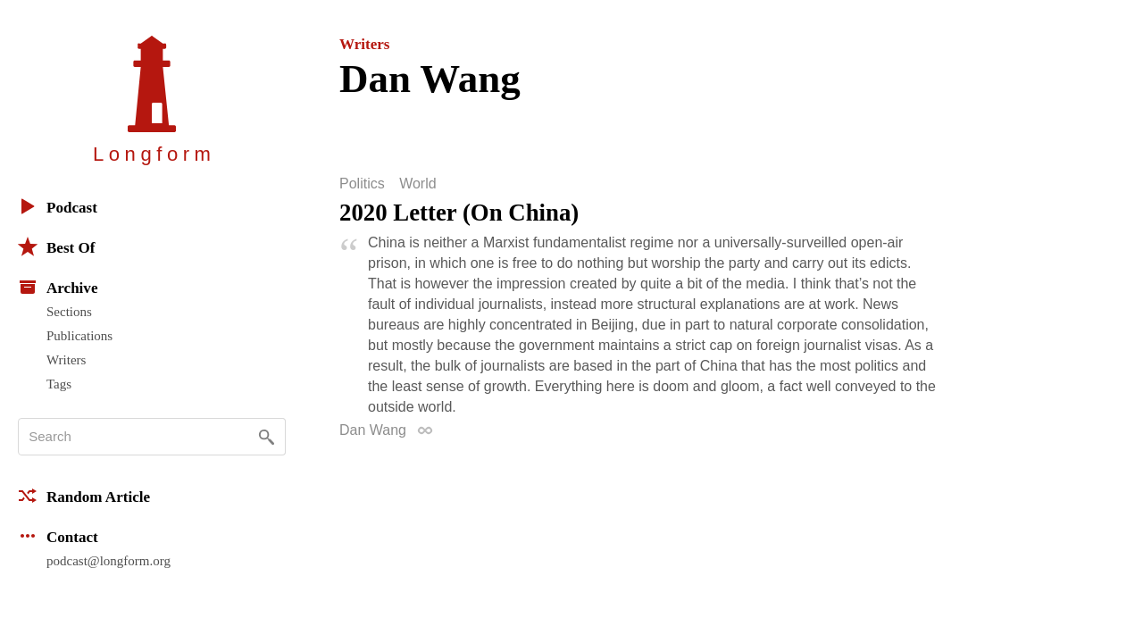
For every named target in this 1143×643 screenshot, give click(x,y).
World (418, 184)
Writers (66, 360)
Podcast (57, 206)
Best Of (56, 246)
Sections (69, 312)
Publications (79, 336)
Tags (58, 384)
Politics (362, 184)
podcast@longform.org (108, 561)
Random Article (84, 495)
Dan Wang (372, 430)
